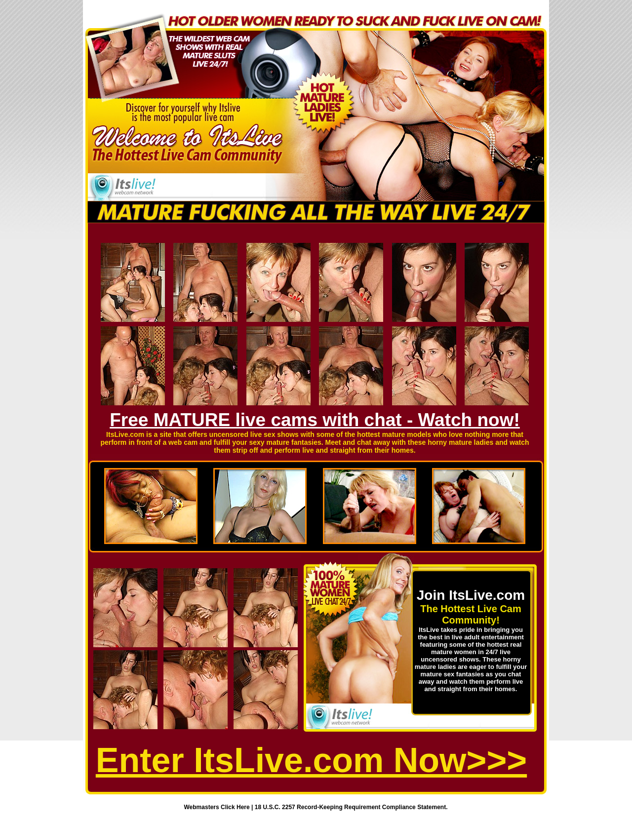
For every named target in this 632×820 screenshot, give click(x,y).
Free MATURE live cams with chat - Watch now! (315, 420)
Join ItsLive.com (471, 595)
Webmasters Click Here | (219, 807)
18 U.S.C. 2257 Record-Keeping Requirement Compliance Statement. (351, 807)
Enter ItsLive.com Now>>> (311, 760)
